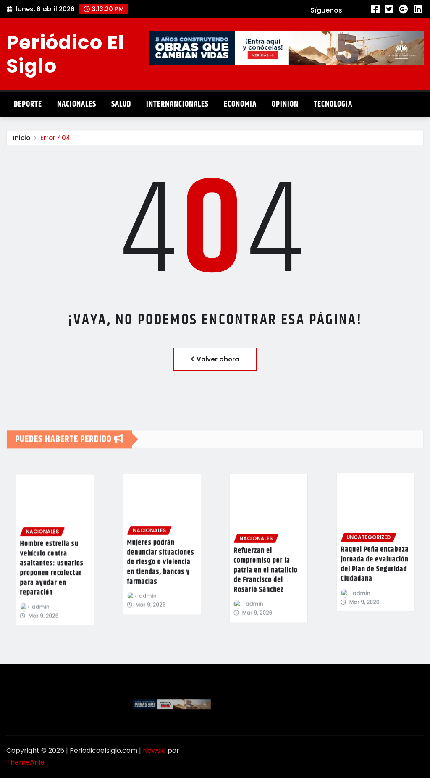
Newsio (154, 750)
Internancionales (177, 104)
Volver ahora (215, 359)
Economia (240, 104)
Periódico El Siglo (65, 54)
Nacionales (76, 104)
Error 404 (55, 142)
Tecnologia (333, 104)
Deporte (28, 104)
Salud (121, 104)
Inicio (21, 142)
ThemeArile (25, 762)
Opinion (285, 104)
